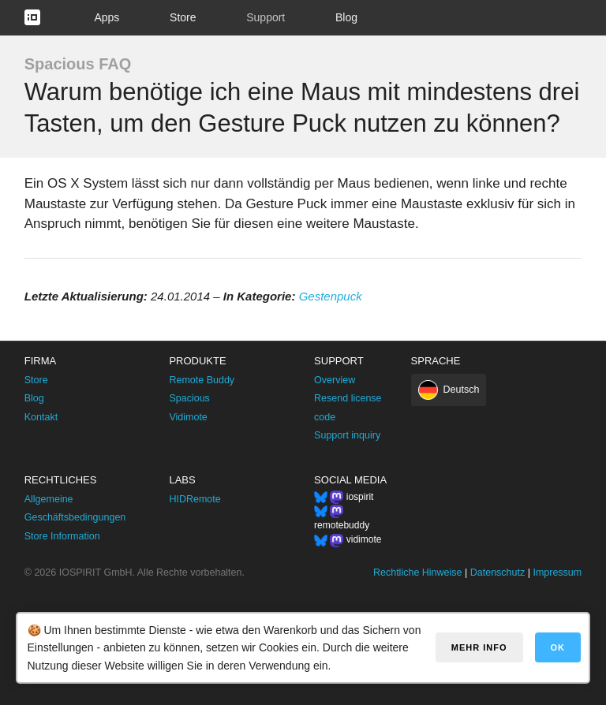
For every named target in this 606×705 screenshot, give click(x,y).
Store (183, 17)
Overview (334, 380)
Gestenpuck (330, 296)
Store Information (62, 536)
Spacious (189, 398)
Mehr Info (479, 647)
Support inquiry (347, 435)
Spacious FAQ (78, 64)
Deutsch (461, 389)
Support (265, 17)
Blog (346, 17)
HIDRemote (194, 499)
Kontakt (41, 417)
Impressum (557, 572)
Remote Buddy (201, 380)
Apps (106, 17)
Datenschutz (497, 572)
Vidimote (188, 417)
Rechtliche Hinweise (417, 572)
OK (558, 647)
